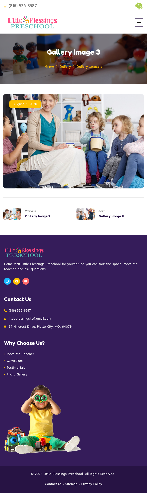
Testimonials (16, 367)
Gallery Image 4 (111, 216)
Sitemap (71, 484)
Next (102, 211)
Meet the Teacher (20, 354)
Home (49, 66)
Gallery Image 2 (37, 216)
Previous (30, 211)
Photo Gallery (17, 374)
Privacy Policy (91, 484)
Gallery (65, 66)
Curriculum (15, 361)
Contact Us (53, 484)
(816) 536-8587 (23, 6)
